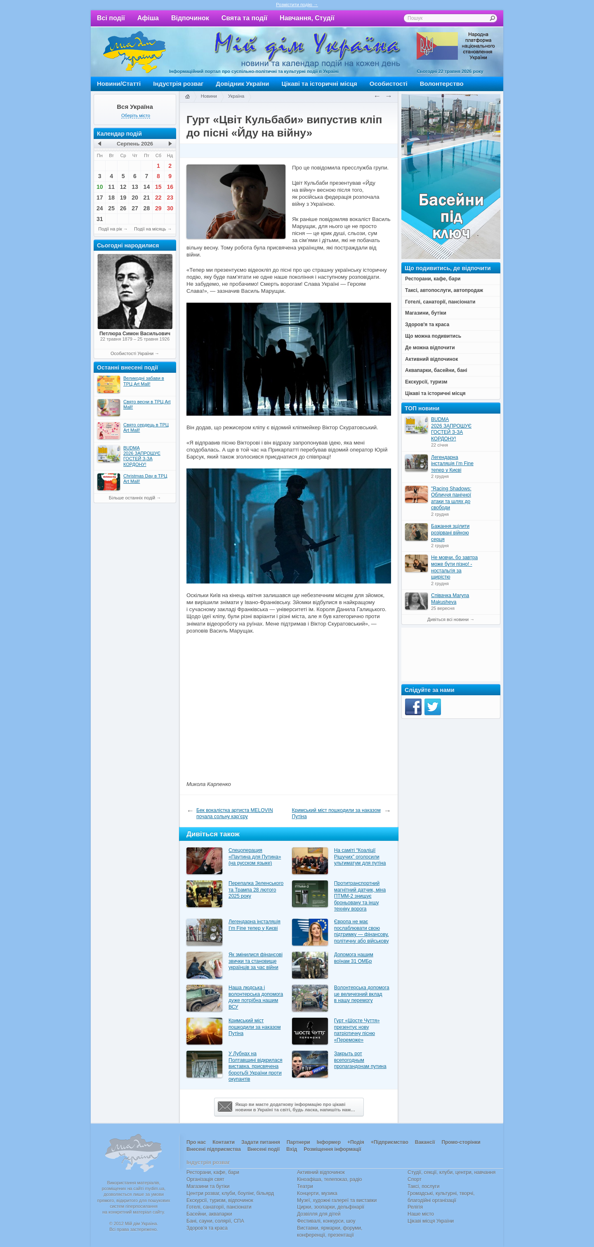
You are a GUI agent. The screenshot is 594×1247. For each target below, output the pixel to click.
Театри (305, 1186)
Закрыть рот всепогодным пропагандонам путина (360, 1060)
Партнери (298, 1142)
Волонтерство (442, 83)
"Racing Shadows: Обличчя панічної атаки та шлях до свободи (451, 498)
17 (100, 197)
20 (135, 197)
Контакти (223, 1142)
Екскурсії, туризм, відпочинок (219, 1200)
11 (111, 187)
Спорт (415, 1179)
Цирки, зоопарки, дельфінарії (330, 1207)
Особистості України (132, 353)
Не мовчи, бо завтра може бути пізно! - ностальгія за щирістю (454, 567)
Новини (209, 96)
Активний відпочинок (321, 1172)
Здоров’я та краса (207, 1228)
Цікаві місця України (431, 1221)
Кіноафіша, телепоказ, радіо (329, 1179)
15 (158, 187)
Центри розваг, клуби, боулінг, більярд (230, 1193)
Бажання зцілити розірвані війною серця (450, 532)
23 (170, 197)
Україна (236, 96)
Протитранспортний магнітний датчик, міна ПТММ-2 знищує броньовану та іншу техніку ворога (360, 896)
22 (158, 197)
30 (170, 208)
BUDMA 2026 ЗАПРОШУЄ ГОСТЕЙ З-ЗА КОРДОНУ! (451, 429)
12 (123, 187)
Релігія (415, 1207)
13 (135, 187)
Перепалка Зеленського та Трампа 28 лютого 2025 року (256, 889)
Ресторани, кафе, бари (212, 1172)
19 (123, 197)
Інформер (329, 1142)
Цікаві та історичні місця (319, 83)
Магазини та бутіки (207, 1186)
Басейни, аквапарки (209, 1214)
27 (135, 208)
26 (123, 208)
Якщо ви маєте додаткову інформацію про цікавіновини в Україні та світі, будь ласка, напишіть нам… (287, 1106)
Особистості (389, 83)
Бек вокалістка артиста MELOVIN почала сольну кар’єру (234, 813)
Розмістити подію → (297, 4)
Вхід (291, 1149)
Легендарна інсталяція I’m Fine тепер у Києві (254, 925)
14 (147, 187)
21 (147, 197)
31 (100, 219)
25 (111, 208)
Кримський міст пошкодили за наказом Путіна (336, 813)
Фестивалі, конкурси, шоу (326, 1221)
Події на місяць (150, 228)
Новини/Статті (119, 83)
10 (100, 187)
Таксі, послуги (423, 1186)
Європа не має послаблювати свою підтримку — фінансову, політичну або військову (361, 931)
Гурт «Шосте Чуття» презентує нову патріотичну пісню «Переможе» (357, 1030)
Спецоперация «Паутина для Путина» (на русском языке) (255, 856)
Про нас (196, 1142)
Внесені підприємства (213, 1149)
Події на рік (110, 228)
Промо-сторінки (460, 1142)
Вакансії (425, 1142)
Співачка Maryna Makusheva (450, 599)
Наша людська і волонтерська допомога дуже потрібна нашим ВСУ (256, 997)
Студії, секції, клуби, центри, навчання (451, 1172)
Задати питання (260, 1142)
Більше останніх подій (132, 497)
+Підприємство (389, 1142)
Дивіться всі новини (448, 619)
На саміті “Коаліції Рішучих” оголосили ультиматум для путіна (360, 856)
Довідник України (242, 83)
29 (158, 208)
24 (100, 208)
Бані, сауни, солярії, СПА (215, 1221)
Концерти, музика (317, 1193)
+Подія (355, 1142)
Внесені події (264, 1149)
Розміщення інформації (332, 1149)
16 (170, 187)
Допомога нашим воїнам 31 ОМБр (353, 958)
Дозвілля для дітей (318, 1214)
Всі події (111, 17)
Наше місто (421, 1214)
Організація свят (205, 1179)
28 (147, 208)
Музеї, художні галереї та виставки (337, 1200)
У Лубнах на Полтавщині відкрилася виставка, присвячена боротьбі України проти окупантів (256, 1066)
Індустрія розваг (178, 83)
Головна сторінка (187, 97)
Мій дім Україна (134, 52)
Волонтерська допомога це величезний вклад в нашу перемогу (361, 994)
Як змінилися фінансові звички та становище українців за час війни (256, 961)
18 (111, 197)
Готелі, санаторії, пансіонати (219, 1207)
